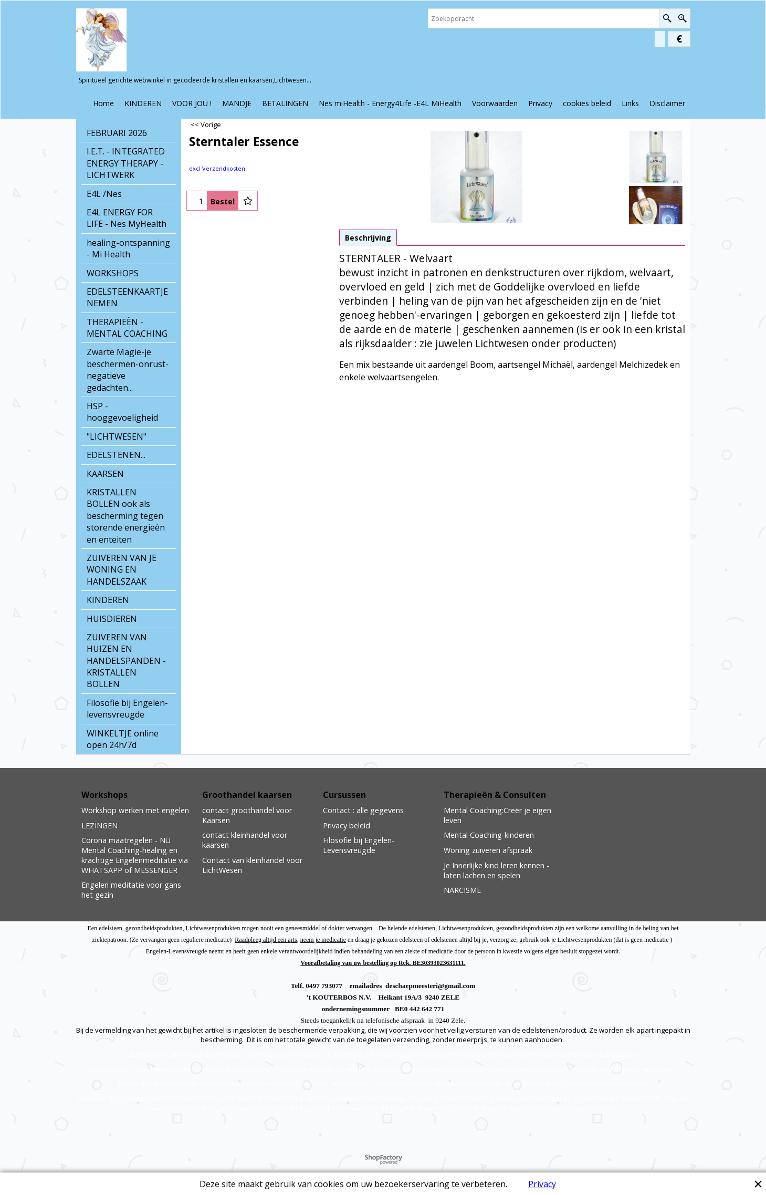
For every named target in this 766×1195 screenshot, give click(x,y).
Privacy (542, 1184)
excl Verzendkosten (217, 168)
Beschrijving (368, 238)
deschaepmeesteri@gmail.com (430, 986)
